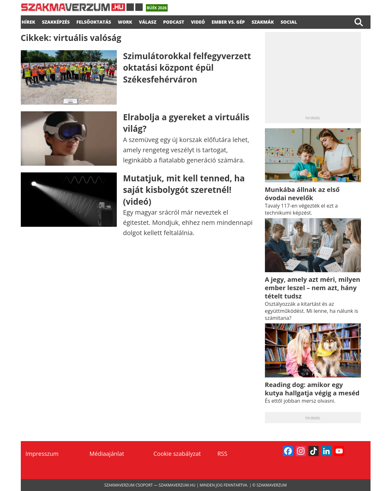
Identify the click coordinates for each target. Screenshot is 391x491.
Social (289, 21)
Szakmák (262, 21)
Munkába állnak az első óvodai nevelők (302, 193)
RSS (222, 453)
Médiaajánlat (107, 453)
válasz (147, 21)
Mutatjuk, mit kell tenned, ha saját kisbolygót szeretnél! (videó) (184, 189)
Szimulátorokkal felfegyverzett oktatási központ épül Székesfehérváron (187, 67)
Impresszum (42, 453)
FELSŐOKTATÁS (93, 21)
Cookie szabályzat (177, 453)
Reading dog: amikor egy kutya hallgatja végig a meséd (312, 388)
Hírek (28, 21)
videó (198, 21)
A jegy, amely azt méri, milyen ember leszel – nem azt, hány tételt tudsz (312, 287)
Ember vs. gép (228, 21)
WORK (125, 21)
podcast (173, 21)
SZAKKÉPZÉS (56, 21)
